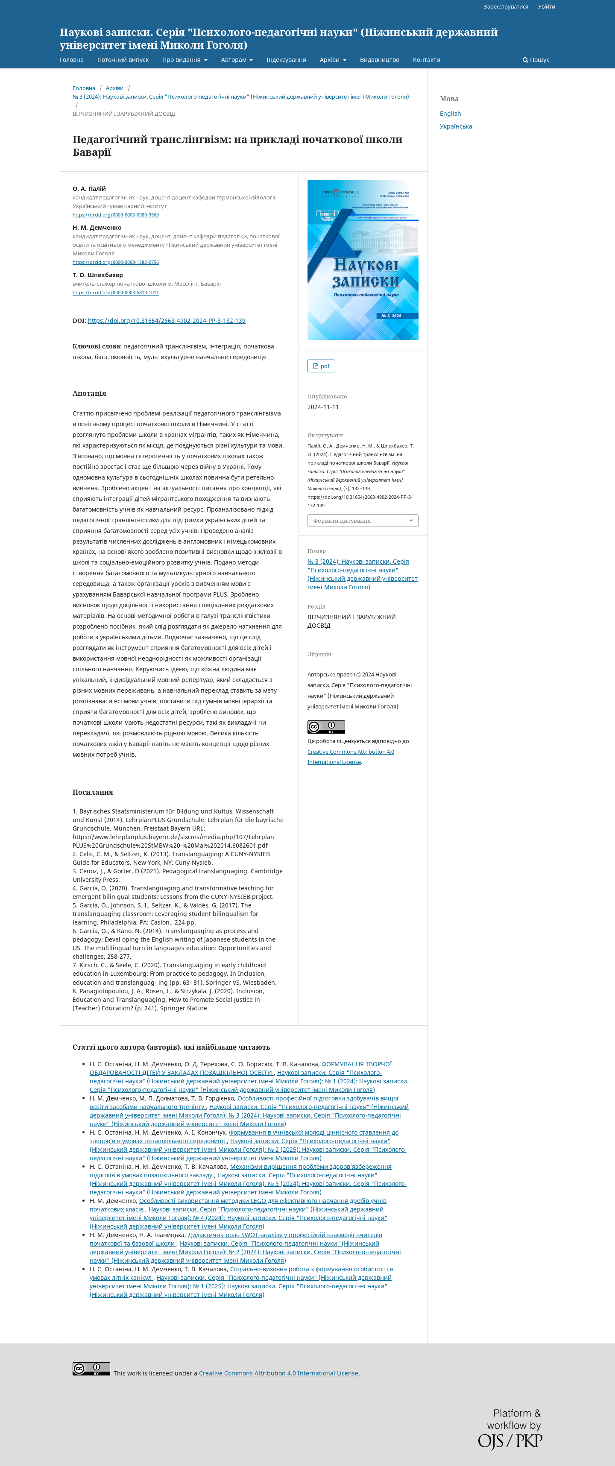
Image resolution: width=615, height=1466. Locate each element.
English (450, 113)
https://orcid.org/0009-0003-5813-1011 (116, 293)
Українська (456, 126)
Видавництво (379, 60)
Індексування (286, 60)
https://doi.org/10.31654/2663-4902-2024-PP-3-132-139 (167, 320)
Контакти (426, 60)
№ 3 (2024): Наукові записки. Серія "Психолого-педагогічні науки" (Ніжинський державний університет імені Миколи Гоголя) (241, 96)
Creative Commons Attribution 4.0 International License (278, 1373)
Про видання (182, 60)
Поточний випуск (123, 60)
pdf (324, 366)
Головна (72, 60)
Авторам (234, 60)
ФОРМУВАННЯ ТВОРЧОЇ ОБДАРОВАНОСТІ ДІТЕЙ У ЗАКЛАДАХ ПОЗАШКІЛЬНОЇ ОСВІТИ (241, 1068)
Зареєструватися (506, 6)
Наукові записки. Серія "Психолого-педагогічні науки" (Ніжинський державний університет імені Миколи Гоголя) (279, 38)
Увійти (546, 6)
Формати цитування (342, 520)
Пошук (536, 60)
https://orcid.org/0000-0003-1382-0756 (116, 262)
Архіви (330, 60)
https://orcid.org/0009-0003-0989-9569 (116, 215)
